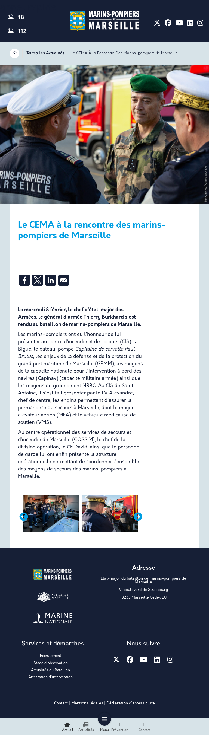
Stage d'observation (50, 663)
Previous (23, 517)
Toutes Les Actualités (45, 53)
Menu (104, 727)
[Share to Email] (63, 280)
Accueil (67, 727)
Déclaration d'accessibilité (131, 703)
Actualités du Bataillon (50, 670)
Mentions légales (87, 703)
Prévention (119, 727)
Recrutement (50, 656)
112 (17, 31)
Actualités (86, 727)
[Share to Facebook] (24, 280)
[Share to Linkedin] (50, 280)
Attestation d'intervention (50, 677)
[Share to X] (37, 280)
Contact (61, 703)
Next (138, 517)
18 (16, 18)
